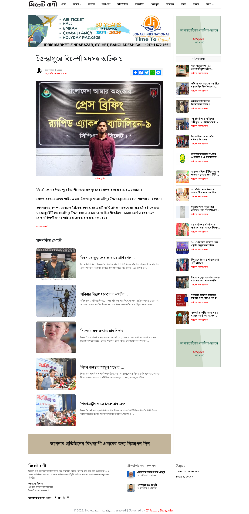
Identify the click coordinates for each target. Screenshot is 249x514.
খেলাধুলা (155, 4)
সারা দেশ (106, 4)
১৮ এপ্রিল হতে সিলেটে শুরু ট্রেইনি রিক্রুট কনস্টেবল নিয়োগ (204, 245)
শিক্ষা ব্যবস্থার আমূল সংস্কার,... (102, 367)
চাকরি (196, 4)
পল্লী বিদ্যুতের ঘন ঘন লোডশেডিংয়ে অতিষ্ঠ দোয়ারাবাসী (201, 69)
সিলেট (76, 4)
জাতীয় (91, 4)
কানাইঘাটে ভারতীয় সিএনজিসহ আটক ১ (200, 102)
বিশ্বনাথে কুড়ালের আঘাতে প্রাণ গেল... (107, 258)
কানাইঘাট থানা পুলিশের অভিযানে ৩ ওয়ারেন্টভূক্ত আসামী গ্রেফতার (203, 122)
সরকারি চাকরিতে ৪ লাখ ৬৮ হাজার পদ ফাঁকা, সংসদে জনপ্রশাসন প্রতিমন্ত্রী (204, 316)
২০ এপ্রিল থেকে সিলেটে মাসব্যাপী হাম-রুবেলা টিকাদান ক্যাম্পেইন (205, 193)
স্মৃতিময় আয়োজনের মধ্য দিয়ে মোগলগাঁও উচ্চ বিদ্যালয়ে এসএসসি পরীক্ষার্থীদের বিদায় (205, 87)
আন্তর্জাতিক (122, 4)
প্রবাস (183, 4)
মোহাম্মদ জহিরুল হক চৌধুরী (151, 472)
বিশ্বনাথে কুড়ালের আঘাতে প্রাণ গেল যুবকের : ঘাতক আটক (205, 279)
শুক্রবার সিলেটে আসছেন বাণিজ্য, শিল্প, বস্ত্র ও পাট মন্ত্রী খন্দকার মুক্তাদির (205, 298)
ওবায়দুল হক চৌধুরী (147, 485)
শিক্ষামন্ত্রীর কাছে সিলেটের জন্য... (104, 404)
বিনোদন (170, 4)
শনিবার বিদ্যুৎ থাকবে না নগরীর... (104, 294)
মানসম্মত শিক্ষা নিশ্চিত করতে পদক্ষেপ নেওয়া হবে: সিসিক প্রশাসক (205, 175)
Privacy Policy (184, 477)
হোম (63, 4)
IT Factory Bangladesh (160, 509)
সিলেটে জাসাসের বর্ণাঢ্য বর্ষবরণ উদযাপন (202, 138)
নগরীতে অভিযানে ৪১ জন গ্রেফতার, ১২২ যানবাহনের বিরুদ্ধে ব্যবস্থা (203, 157)
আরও (208, 4)
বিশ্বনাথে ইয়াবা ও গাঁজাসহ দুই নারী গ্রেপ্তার (205, 261)
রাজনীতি (139, 4)
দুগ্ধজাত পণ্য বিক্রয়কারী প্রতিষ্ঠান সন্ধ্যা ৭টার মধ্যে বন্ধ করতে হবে (204, 210)
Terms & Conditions (187, 472)
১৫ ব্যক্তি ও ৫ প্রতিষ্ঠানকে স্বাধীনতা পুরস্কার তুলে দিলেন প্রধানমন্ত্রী (204, 228)
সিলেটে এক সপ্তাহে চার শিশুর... (103, 331)
